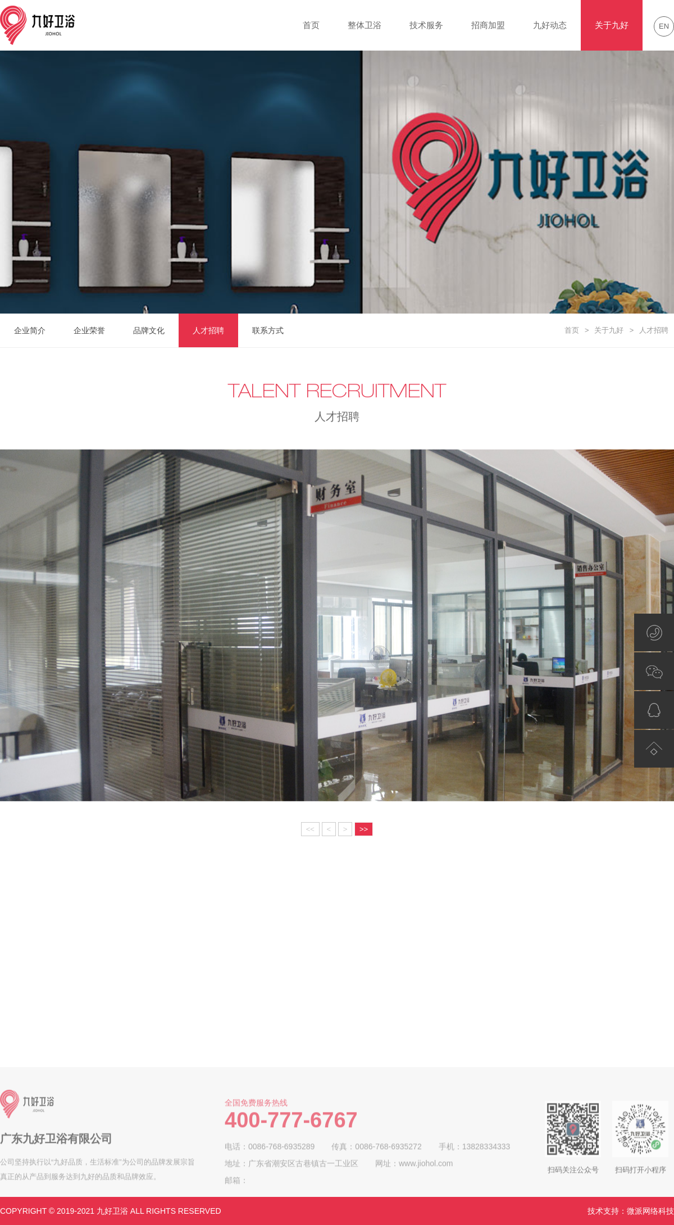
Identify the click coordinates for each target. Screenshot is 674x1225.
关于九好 (612, 25)
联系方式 (268, 330)
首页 (311, 25)
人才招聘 (208, 330)
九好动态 (550, 25)
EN (664, 26)
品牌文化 (149, 330)
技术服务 (426, 25)
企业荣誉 (89, 330)
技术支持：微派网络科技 (631, 1210)
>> (363, 829)
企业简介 (29, 330)
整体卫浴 (364, 25)
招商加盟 (488, 25)
